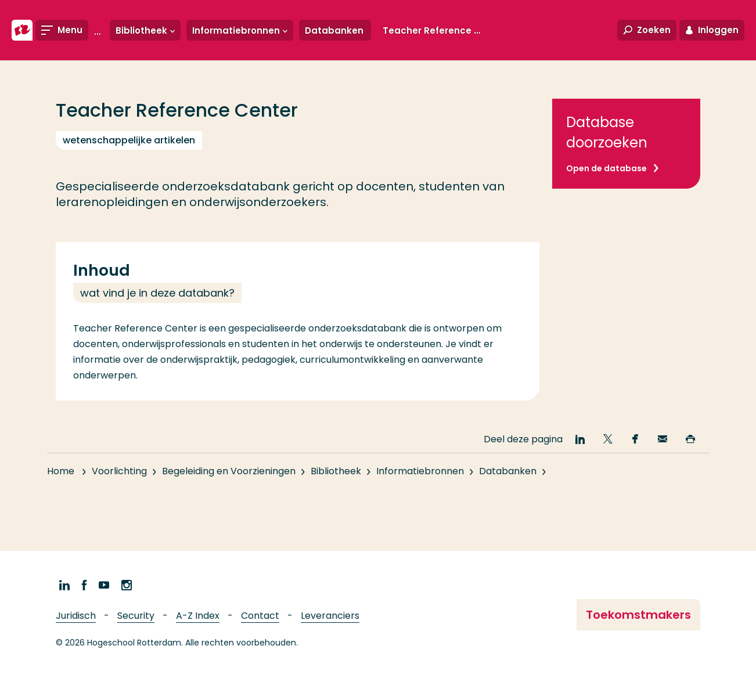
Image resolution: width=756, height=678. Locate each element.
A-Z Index (197, 615)
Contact (260, 615)
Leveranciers (330, 615)
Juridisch (76, 615)
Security (135, 615)
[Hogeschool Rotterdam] (22, 30)
